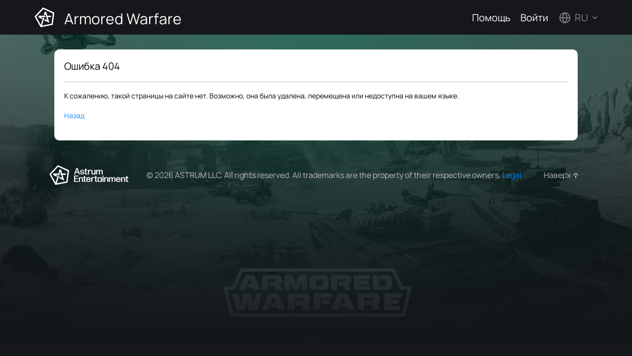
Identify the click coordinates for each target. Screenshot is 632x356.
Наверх (557, 175)
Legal (511, 175)
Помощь (491, 17)
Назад (74, 115)
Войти (534, 17)
